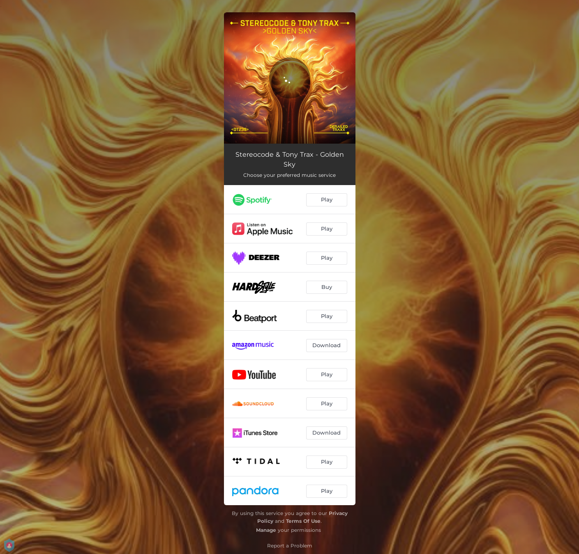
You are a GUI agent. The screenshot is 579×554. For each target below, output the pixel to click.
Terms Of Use (303, 521)
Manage (266, 530)
